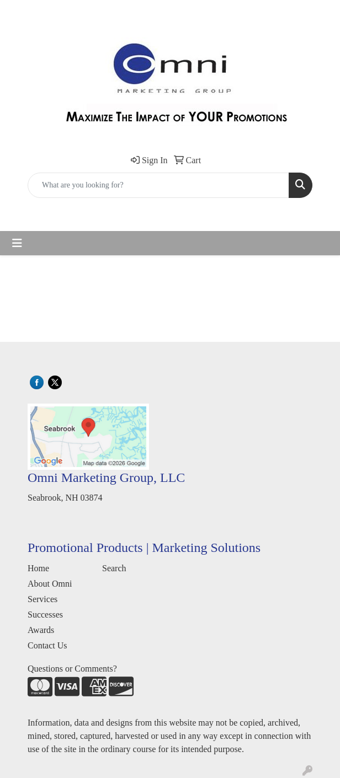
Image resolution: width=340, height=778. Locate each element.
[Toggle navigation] (17, 243)
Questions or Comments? (72, 668)
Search (114, 568)
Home (38, 568)
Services (42, 599)
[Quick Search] (158, 185)
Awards (41, 630)
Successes (45, 614)
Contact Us (47, 645)
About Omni (50, 583)
